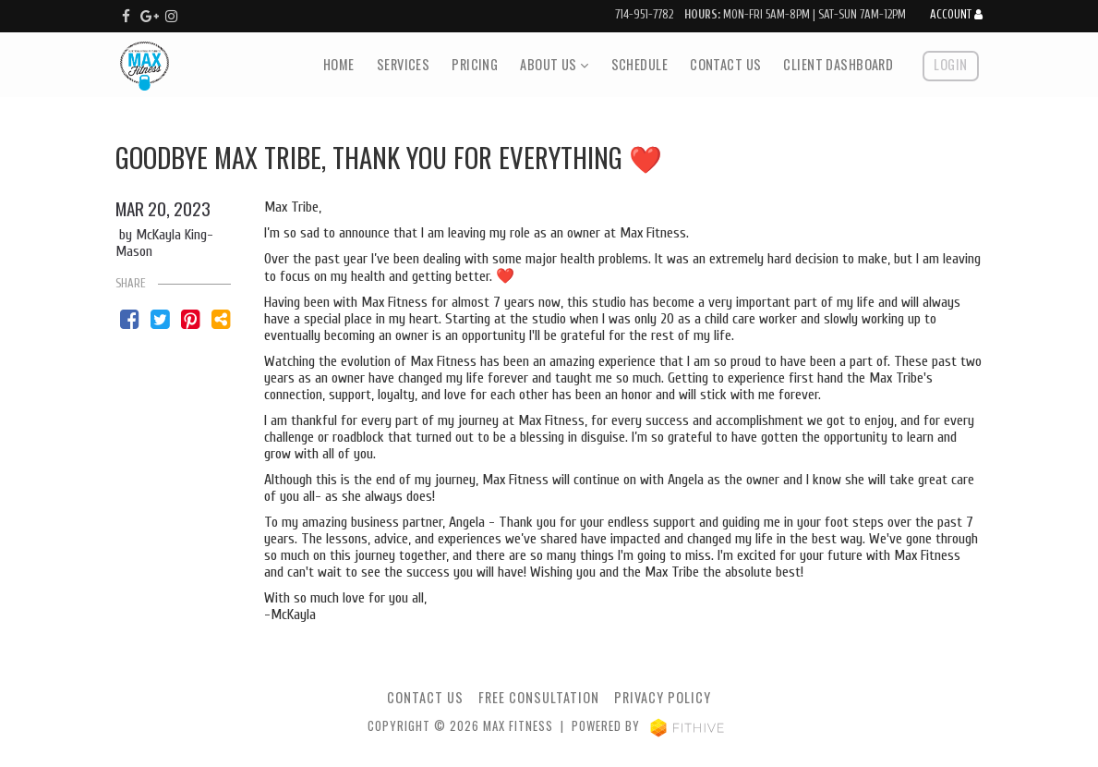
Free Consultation (538, 697)
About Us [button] (554, 64)
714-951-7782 (644, 14)
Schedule (639, 64)
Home (339, 64)
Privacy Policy (662, 697)
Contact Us (725, 64)
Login (950, 64)
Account (956, 15)
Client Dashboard (838, 64)
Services (403, 64)
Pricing (475, 64)
